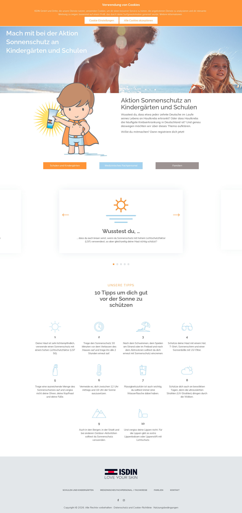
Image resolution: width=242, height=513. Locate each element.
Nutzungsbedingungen (165, 507)
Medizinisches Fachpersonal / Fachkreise (124, 490)
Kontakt (174, 490)
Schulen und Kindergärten (65, 165)
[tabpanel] (121, 221)
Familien (177, 165)
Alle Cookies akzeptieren (138, 20)
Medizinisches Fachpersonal (121, 165)
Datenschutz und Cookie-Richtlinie (133, 507)
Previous (1, 220)
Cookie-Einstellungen (101, 20)
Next (240, 220)
